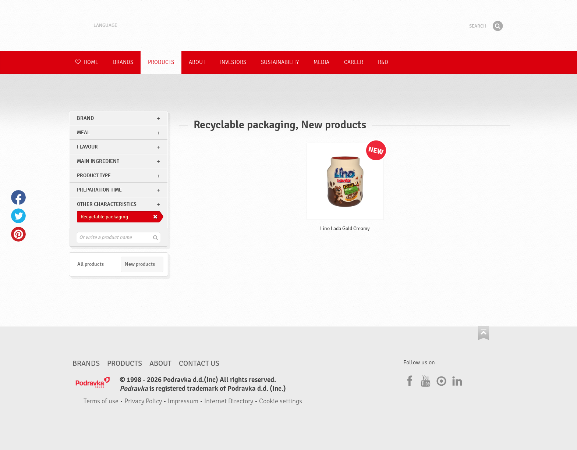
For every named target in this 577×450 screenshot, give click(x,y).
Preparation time (99, 190)
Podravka (288, 25)
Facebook (18, 197)
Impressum (183, 401)
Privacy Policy (143, 401)
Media (321, 62)
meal (83, 132)
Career (353, 62)
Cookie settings (280, 401)
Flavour (87, 147)
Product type (94, 175)
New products (140, 264)
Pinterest (18, 234)
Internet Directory (228, 401)
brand (85, 118)
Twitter (18, 215)
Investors (233, 62)
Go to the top (483, 333)
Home (86, 62)
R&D (383, 62)
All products (90, 264)
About (197, 62)
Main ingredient (98, 161)
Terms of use (101, 401)
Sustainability (280, 62)
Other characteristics (107, 204)
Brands (123, 62)
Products (161, 62)
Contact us (199, 363)
